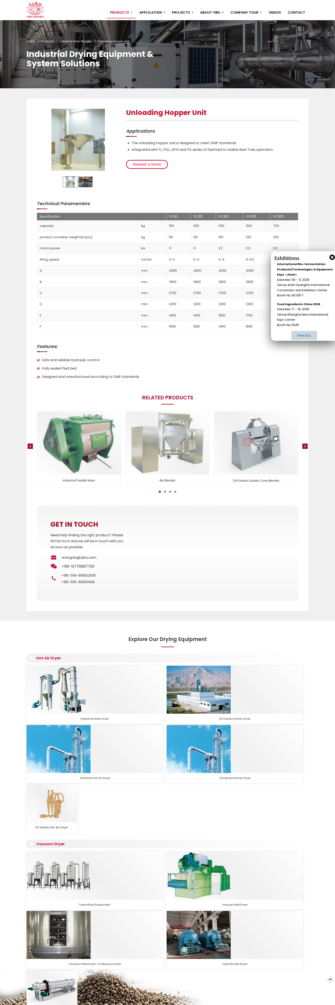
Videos (275, 12)
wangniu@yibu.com (80, 557)
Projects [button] (181, 12)
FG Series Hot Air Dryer (277, 710)
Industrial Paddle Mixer (79, 481)
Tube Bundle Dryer (221, 778)
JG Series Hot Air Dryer (164, 710)
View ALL (304, 335)
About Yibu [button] (210, 12)
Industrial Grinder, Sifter (148, 970)
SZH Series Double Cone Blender (256, 481)
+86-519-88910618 (79, 581)
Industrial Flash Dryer (52, 710)
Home (30, 41)
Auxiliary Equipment (145, 976)
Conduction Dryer (144, 942)
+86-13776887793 (285, 946)
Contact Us (280, 908)
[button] (159, 492)
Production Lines (143, 981)
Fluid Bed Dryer (142, 931)
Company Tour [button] (245, 12)
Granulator (139, 919)
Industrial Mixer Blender (76, 41)
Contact (296, 12)
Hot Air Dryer (50, 658)
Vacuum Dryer (52, 726)
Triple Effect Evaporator (51, 778)
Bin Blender (167, 481)
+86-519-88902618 (79, 575)
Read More (47, 872)
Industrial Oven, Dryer (147, 953)
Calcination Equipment (148, 964)
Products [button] (120, 12)
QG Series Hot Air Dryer (221, 710)
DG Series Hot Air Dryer (108, 710)
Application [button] (151, 12)
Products (47, 41)
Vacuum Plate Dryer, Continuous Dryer (164, 780)
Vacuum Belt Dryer (108, 778)
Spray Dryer (140, 925)
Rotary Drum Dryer (277, 778)
